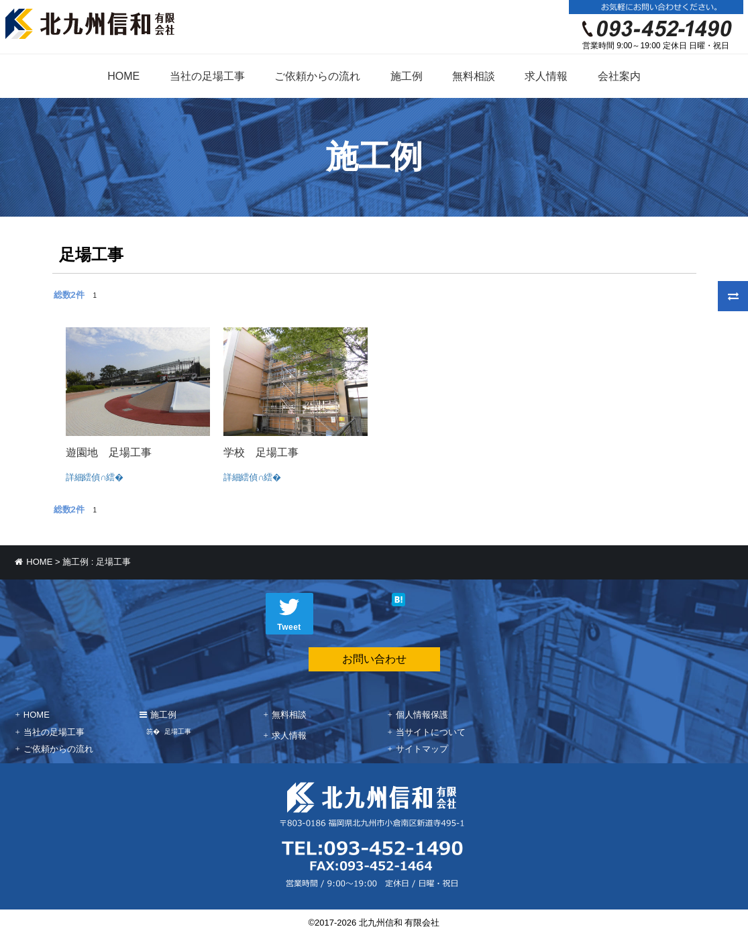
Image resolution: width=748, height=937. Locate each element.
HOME (123, 76)
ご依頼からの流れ (317, 76)
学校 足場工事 (261, 452)
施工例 (406, 76)
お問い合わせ (374, 659)
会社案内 (619, 76)
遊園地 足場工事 (109, 452)
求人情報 (546, 76)
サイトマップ (422, 749)
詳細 (76, 477)
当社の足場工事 (207, 76)
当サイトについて (431, 732)
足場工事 (177, 731)
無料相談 (473, 76)
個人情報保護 (422, 715)
